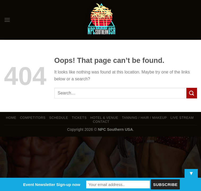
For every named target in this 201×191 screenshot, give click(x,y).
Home (11, 118)
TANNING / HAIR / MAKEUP (144, 118)
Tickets (79, 118)
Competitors (32, 118)
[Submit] (191, 93)
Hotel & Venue (104, 118)
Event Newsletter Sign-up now (51, 184)
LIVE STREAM (182, 118)
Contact (101, 122)
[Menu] (7, 19)
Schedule (58, 118)
